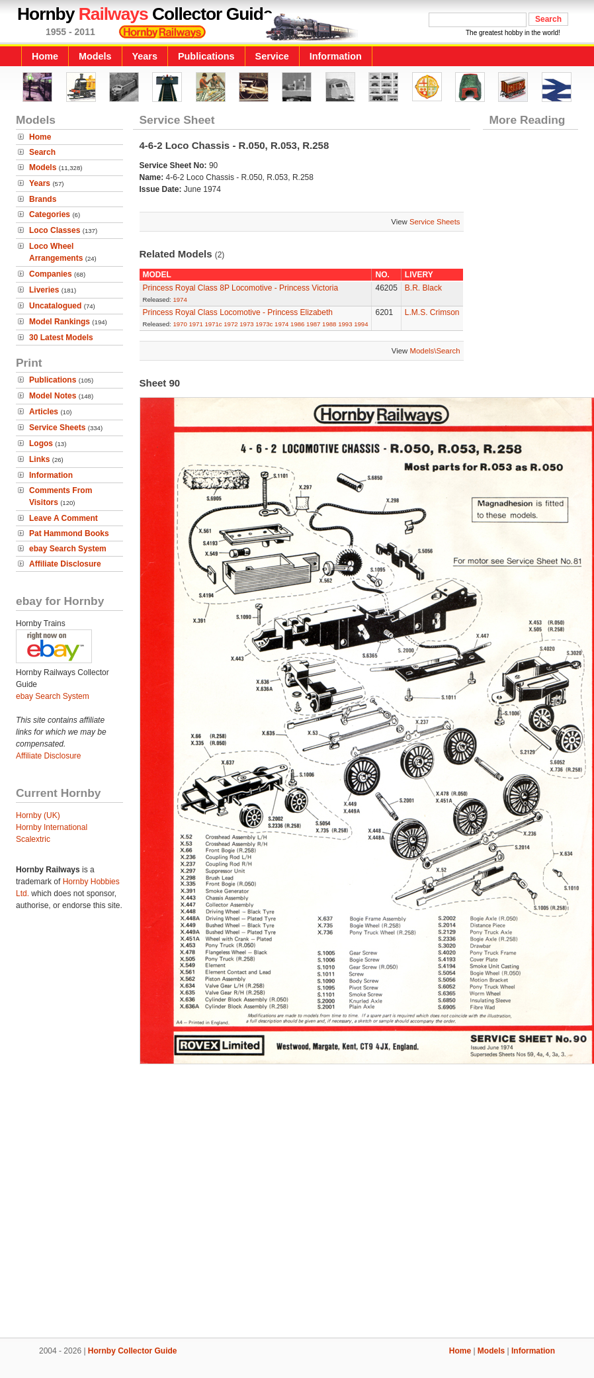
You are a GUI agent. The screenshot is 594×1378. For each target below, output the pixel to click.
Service (272, 56)
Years (144, 56)
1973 (246, 324)
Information (336, 56)
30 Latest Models (61, 337)
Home (45, 56)
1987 (313, 324)
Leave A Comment (63, 518)
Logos (41, 443)
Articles (43, 411)
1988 (329, 324)
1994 (361, 324)
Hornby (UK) (38, 815)
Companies (50, 274)
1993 (345, 324)
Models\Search (435, 351)
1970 (180, 324)
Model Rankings (59, 321)
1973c (264, 324)
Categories (49, 214)
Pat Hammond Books (69, 533)
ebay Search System (67, 548)
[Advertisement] (297, 1198)
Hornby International (51, 827)
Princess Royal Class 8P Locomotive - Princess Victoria (241, 288)
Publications (206, 56)
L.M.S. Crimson (432, 312)
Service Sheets (57, 427)
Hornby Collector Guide (132, 1350)
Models (95, 56)
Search (42, 152)
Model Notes (52, 395)
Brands (42, 199)
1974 (180, 299)
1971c (213, 324)
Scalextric (33, 839)
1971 (195, 324)
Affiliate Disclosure (65, 564)
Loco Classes (54, 230)
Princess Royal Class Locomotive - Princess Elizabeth (238, 312)
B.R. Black (423, 288)
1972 (230, 324)
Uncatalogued (55, 305)
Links (39, 459)
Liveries (44, 290)
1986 (297, 324)
